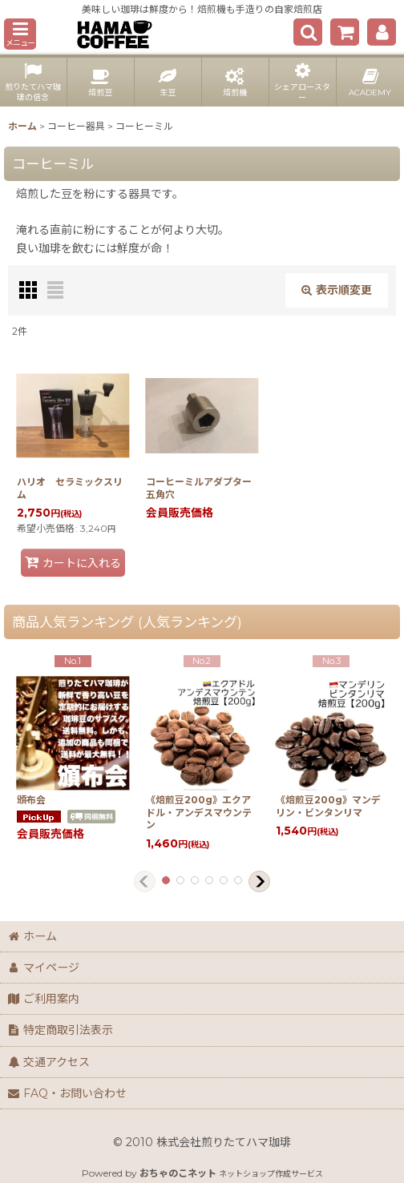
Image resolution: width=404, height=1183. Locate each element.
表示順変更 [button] (336, 290)
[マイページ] (381, 32)
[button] (20, 34)
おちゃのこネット (177, 1173)
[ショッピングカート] (344, 32)
